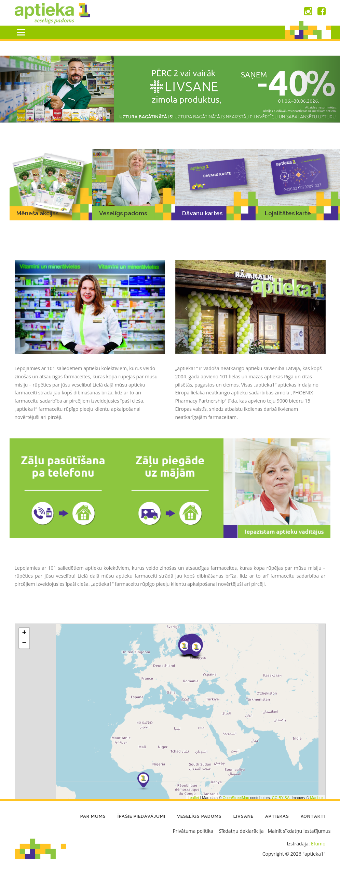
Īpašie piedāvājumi (141, 816)
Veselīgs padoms (123, 213)
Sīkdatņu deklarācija (241, 831)
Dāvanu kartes (202, 213)
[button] (25, 89)
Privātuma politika (193, 831)
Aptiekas (277, 816)
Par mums (93, 816)
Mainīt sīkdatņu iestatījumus (299, 831)
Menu (21, 32)
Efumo (318, 843)
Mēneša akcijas (37, 213)
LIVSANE (243, 816)
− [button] (24, 720)
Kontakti (313, 816)
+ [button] (24, 710)
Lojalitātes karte (288, 213)
